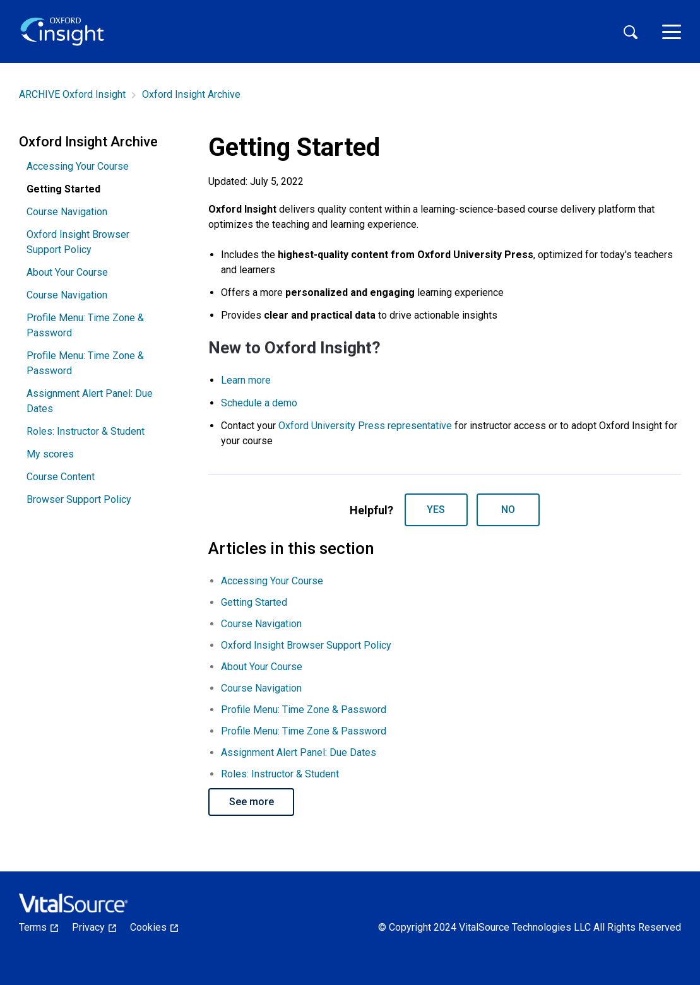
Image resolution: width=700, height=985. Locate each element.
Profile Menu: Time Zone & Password (85, 325)
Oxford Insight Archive (191, 94)
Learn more (246, 380)
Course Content (61, 477)
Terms (38, 927)
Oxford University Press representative (365, 426)
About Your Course (67, 272)
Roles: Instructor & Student (86, 431)
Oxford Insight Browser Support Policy (78, 242)
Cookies (154, 927)
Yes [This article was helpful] (436, 510)
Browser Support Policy (79, 499)
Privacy (94, 927)
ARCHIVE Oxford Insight (72, 94)
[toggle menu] (671, 31)
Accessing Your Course (78, 166)
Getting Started (254, 602)
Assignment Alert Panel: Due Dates (90, 401)
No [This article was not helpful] (508, 510)
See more (251, 802)
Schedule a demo (259, 403)
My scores (50, 454)
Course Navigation (67, 212)
